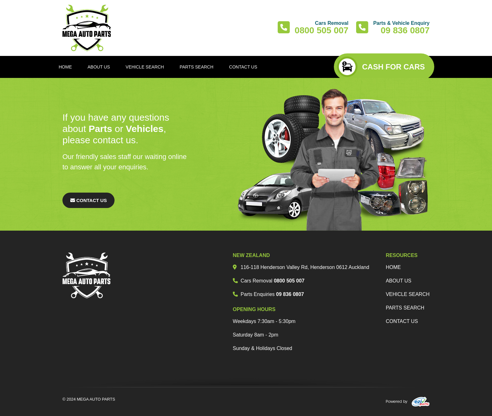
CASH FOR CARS (381, 67)
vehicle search (408, 294)
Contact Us (88, 200)
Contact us (402, 321)
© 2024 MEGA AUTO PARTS (88, 399)
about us (398, 280)
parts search (405, 307)
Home (393, 267)
